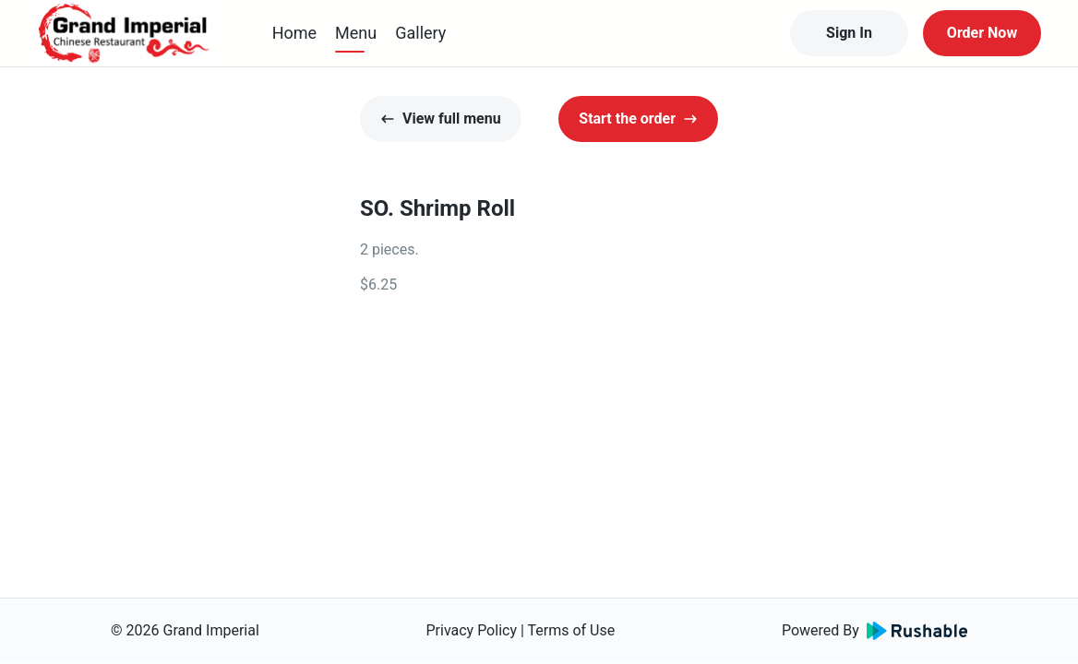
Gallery (420, 32)
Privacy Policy (471, 630)
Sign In (849, 33)
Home (294, 32)
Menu (356, 32)
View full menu (440, 118)
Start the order (638, 118)
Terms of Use (572, 630)
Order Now (982, 33)
